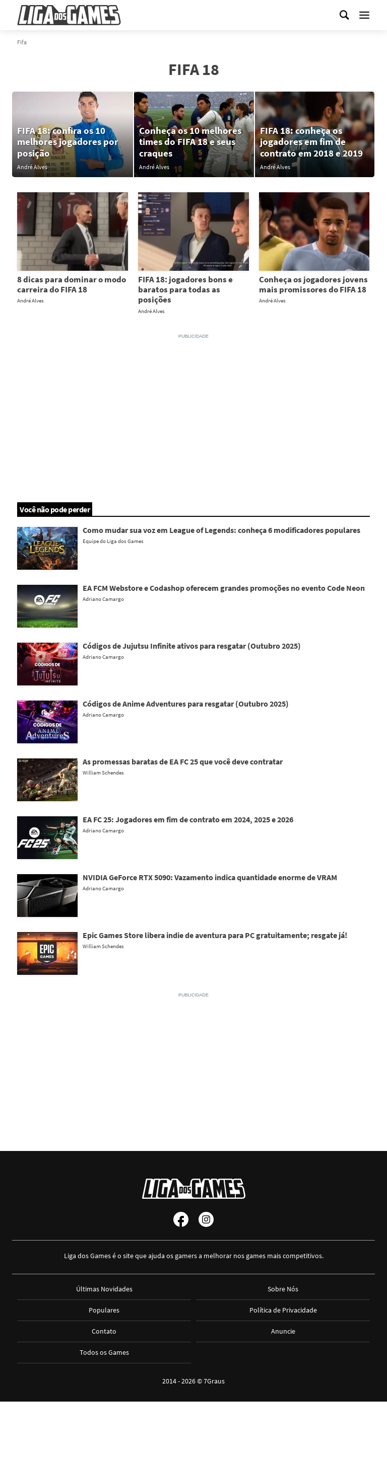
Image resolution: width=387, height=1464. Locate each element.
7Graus (214, 1380)
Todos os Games (104, 1352)
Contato (104, 1331)
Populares (104, 1310)
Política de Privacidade (283, 1310)
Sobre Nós (283, 1288)
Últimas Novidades (104, 1288)
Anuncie (283, 1331)
